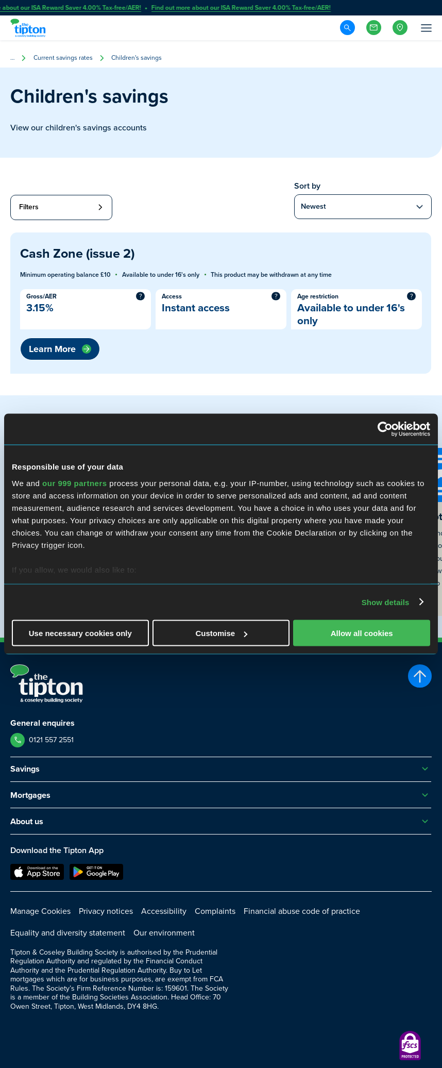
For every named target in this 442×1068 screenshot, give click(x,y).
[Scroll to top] (420, 676)
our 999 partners (74, 482)
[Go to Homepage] (29, 28)
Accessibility (163, 911)
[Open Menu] (425, 28)
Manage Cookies (40, 911)
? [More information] (140, 296)
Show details (386, 601)
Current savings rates (63, 57)
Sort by (307, 186)
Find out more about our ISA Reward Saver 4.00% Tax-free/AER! (241, 7)
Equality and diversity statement (67, 933)
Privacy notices (106, 911)
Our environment (164, 933)
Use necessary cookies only (80, 633)
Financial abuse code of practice (302, 911)
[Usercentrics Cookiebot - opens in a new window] (385, 429)
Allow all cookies (362, 633)
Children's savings (136, 57)
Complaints (215, 911)
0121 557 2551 (51, 740)
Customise (221, 633)
